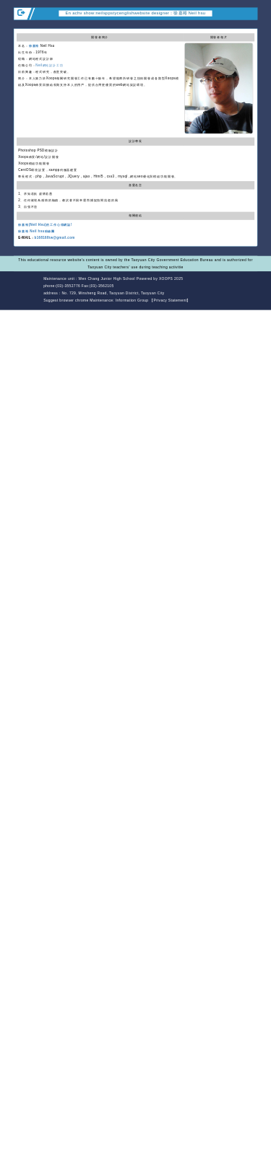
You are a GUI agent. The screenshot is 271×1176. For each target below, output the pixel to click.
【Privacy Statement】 (170, 301)
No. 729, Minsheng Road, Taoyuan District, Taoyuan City (112, 293)
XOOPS (166, 279)
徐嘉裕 (34, 46)
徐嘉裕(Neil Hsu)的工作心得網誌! (45, 225)
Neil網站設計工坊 (49, 65)
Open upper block (251, 25)
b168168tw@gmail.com (55, 238)
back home (223, 287)
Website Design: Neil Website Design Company (27, 290)
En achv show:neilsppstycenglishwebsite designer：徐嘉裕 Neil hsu (136, 13)
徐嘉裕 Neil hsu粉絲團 (36, 231)
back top (247, 287)
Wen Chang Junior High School (107, 279)
